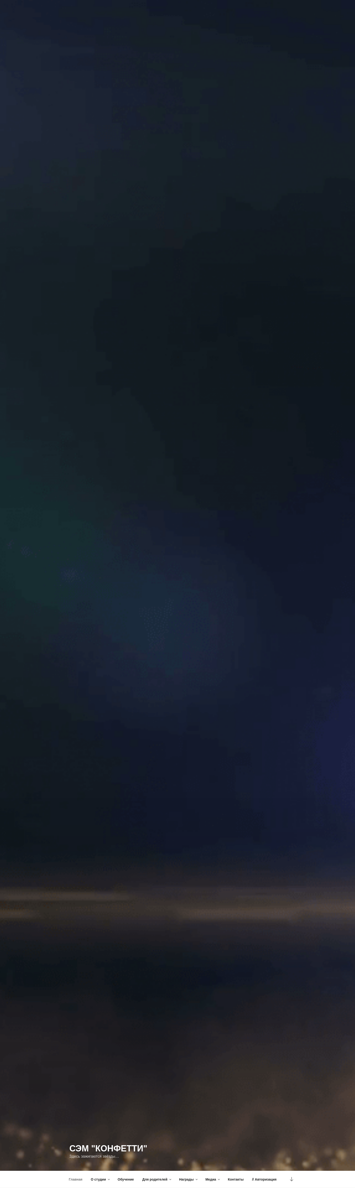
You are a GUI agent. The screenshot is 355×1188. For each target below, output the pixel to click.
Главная (76, 1179)
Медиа (213, 1179)
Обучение (126, 1179)
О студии (100, 1179)
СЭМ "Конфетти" (108, 1148)
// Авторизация (264, 1179)
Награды (188, 1179)
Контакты (236, 1179)
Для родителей (157, 1179)
